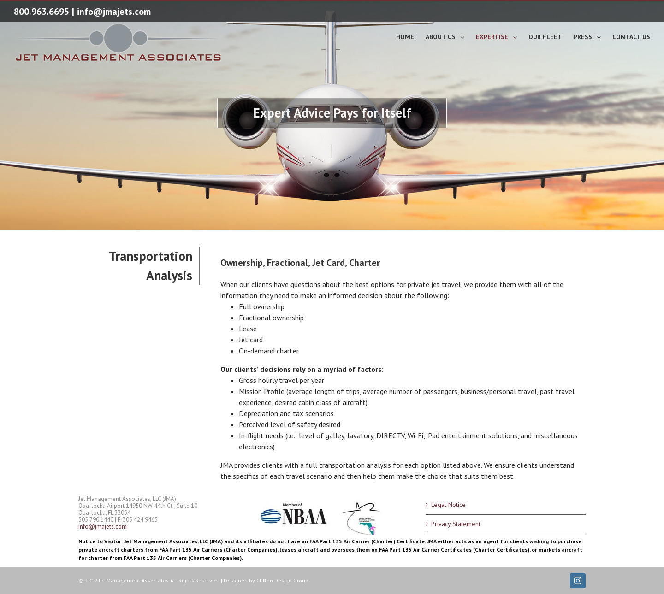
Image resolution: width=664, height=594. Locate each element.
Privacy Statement (455, 524)
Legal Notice (448, 504)
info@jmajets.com (114, 12)
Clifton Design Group (282, 580)
